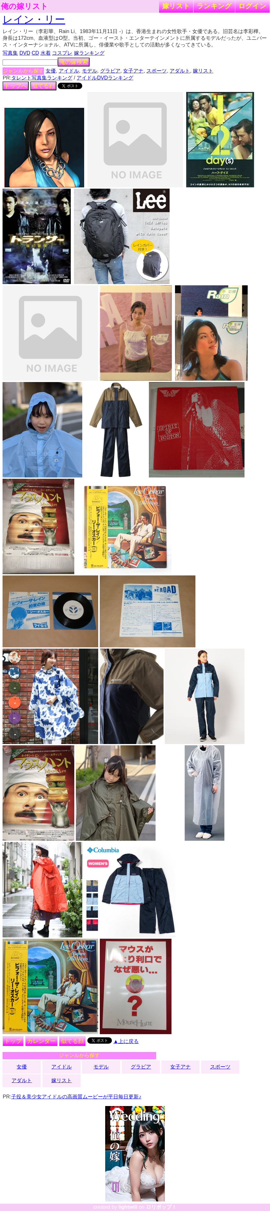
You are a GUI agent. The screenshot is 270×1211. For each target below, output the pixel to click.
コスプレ (62, 53)
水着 (45, 53)
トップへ (15, 86)
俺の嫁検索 (73, 62)
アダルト (180, 70)
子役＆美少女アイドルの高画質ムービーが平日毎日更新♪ (76, 1096)
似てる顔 (43, 86)
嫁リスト (176, 6)
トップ (13, 1041)
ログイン (252, 6)
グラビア (110, 70)
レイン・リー (34, 19)
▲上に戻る (126, 1041)
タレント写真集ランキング (41, 77)
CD (35, 53)
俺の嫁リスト (24, 6)
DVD (24, 53)
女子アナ (133, 70)
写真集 (10, 53)
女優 (51, 70)
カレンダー (41, 1041)
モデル (89, 70)
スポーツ (156, 70)
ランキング (214, 6)
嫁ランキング (89, 53)
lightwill (127, 1207)
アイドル (69, 70)
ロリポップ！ (161, 1207)
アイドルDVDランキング (105, 77)
